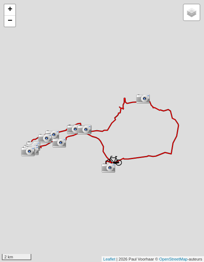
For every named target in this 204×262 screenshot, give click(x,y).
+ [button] (10, 9)
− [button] (10, 21)
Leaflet (109, 259)
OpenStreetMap (173, 259)
